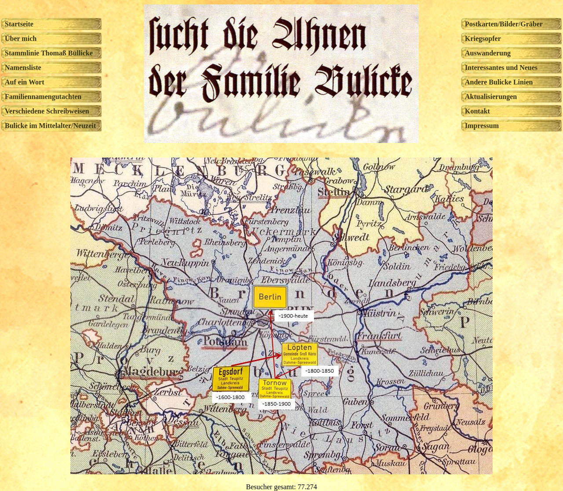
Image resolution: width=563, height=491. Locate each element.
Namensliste (23, 67)
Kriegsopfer (483, 38)
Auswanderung (488, 53)
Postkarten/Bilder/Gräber (504, 24)
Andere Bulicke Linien (499, 82)
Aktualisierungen (491, 96)
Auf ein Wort (24, 82)
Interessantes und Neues (501, 67)
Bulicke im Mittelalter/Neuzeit (50, 125)
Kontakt (477, 111)
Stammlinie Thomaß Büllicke (49, 53)
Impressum (482, 125)
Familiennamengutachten (43, 96)
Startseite (19, 24)
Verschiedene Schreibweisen (47, 111)
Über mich (21, 38)
